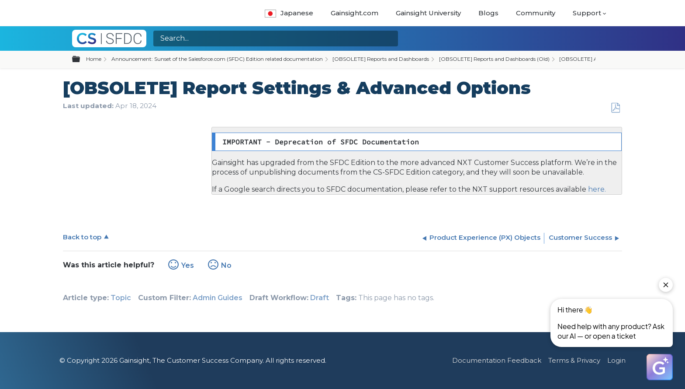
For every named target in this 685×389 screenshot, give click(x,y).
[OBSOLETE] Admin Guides (594, 59)
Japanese (289, 13)
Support (587, 13)
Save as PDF (615, 108)
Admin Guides (217, 298)
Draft (319, 298)
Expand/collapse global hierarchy (81, 59)
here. (596, 189)
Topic (121, 298)
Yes (187, 265)
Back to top (82, 237)
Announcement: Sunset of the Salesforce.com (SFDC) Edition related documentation (217, 59)
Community (535, 13)
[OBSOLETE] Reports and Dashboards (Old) (494, 59)
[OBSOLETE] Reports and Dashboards (380, 59)
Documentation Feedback (496, 360)
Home (93, 59)
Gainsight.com (354, 13)
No (226, 265)
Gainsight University (428, 13)
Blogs (488, 13)
